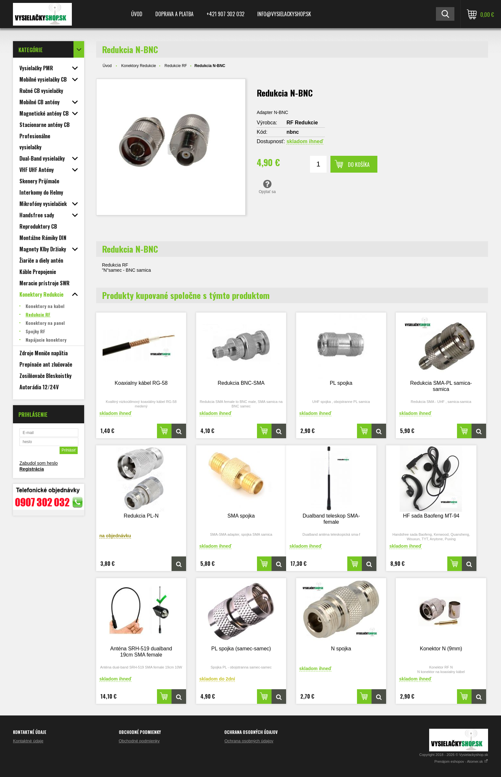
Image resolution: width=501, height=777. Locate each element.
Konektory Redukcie (138, 65)
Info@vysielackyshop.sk (284, 14)
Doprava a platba (174, 14)
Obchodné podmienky (139, 740)
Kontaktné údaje (28, 740)
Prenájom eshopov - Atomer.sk (461, 761)
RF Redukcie (302, 122)
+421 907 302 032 (225, 14)
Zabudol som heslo (38, 463)
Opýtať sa (267, 186)
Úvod (136, 14)
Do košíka (359, 164)
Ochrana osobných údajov (248, 740)
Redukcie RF (175, 65)
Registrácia (31, 469)
